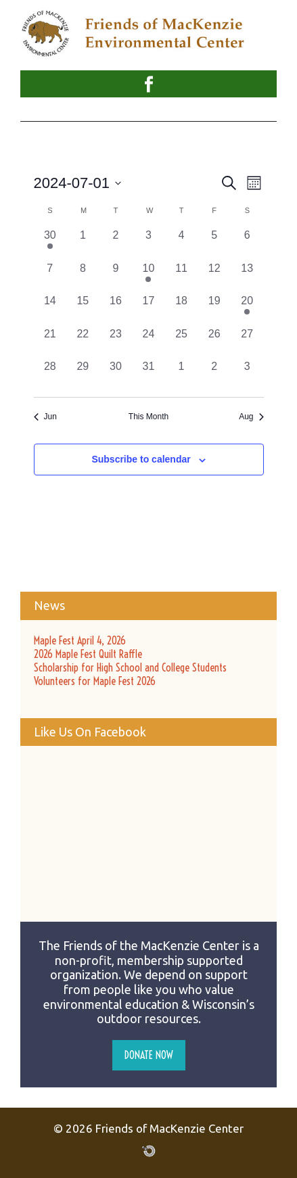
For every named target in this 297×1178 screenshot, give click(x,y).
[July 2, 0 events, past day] (116, 243)
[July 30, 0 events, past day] (116, 375)
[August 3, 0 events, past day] (247, 375)
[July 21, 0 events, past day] (50, 342)
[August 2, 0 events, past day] (214, 375)
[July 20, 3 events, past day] (247, 309)
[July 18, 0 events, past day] (181, 309)
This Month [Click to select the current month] (148, 416)
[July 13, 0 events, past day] (247, 276)
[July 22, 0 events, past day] (82, 342)
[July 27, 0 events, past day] (247, 342)
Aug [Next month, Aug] (251, 416)
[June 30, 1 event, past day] (50, 243)
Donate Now (148, 1055)
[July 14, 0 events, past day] (50, 309)
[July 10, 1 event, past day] (148, 276)
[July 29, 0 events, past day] (82, 375)
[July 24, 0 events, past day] (148, 342)
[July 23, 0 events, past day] (116, 342)
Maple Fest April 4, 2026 (80, 640)
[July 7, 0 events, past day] (50, 276)
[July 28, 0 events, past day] (50, 375)
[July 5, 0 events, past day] (214, 243)
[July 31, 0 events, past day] (148, 375)
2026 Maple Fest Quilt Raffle (88, 654)
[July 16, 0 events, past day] (116, 309)
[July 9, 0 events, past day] (116, 276)
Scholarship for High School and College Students (130, 667)
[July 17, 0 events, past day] (148, 309)
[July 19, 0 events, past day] (214, 309)
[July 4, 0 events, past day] (181, 243)
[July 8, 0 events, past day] (82, 276)
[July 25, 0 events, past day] (181, 342)
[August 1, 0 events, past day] (181, 375)
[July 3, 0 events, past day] (148, 243)
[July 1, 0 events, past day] (82, 243)
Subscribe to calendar (140, 459)
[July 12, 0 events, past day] (214, 276)
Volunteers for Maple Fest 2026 (95, 681)
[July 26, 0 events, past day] (214, 342)
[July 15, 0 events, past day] (82, 309)
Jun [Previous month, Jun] (45, 416)
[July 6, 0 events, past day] (247, 243)
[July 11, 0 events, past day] (181, 276)
